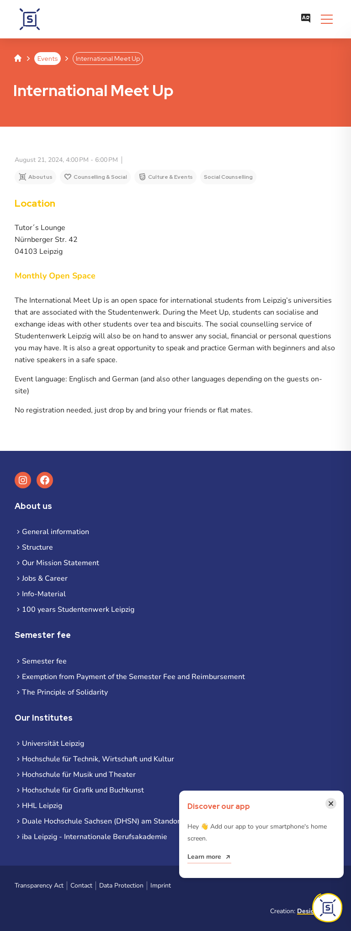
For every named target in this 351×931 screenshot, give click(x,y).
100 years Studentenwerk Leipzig (78, 610)
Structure (37, 547)
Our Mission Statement (60, 563)
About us (40, 177)
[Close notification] (330, 803)
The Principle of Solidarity (65, 692)
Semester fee (44, 661)
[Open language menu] (305, 19)
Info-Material (44, 594)
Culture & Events (170, 177)
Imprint (160, 885)
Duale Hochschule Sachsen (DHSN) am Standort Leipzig (115, 821)
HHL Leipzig (42, 806)
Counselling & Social (100, 177)
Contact (81, 885)
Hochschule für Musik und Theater (79, 775)
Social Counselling (228, 177)
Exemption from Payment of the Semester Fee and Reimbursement (133, 677)
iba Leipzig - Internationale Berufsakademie (94, 837)
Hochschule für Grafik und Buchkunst (83, 790)
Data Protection (121, 885)
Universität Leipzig (53, 743)
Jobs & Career (45, 578)
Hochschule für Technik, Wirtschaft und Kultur (98, 759)
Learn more (204, 856)
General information (55, 532)
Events (47, 58)
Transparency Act (39, 885)
